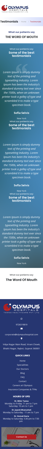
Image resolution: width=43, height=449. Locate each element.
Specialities (22, 364)
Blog (22, 373)
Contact (22, 381)
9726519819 (21, 321)
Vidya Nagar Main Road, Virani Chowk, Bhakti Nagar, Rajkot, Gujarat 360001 (21, 343)
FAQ (23, 377)
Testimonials (35, 21)
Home (23, 21)
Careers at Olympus (22, 385)
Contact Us (21, 437)
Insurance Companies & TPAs (22, 389)
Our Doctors (22, 369)
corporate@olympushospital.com (21, 331)
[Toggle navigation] (38, 9)
